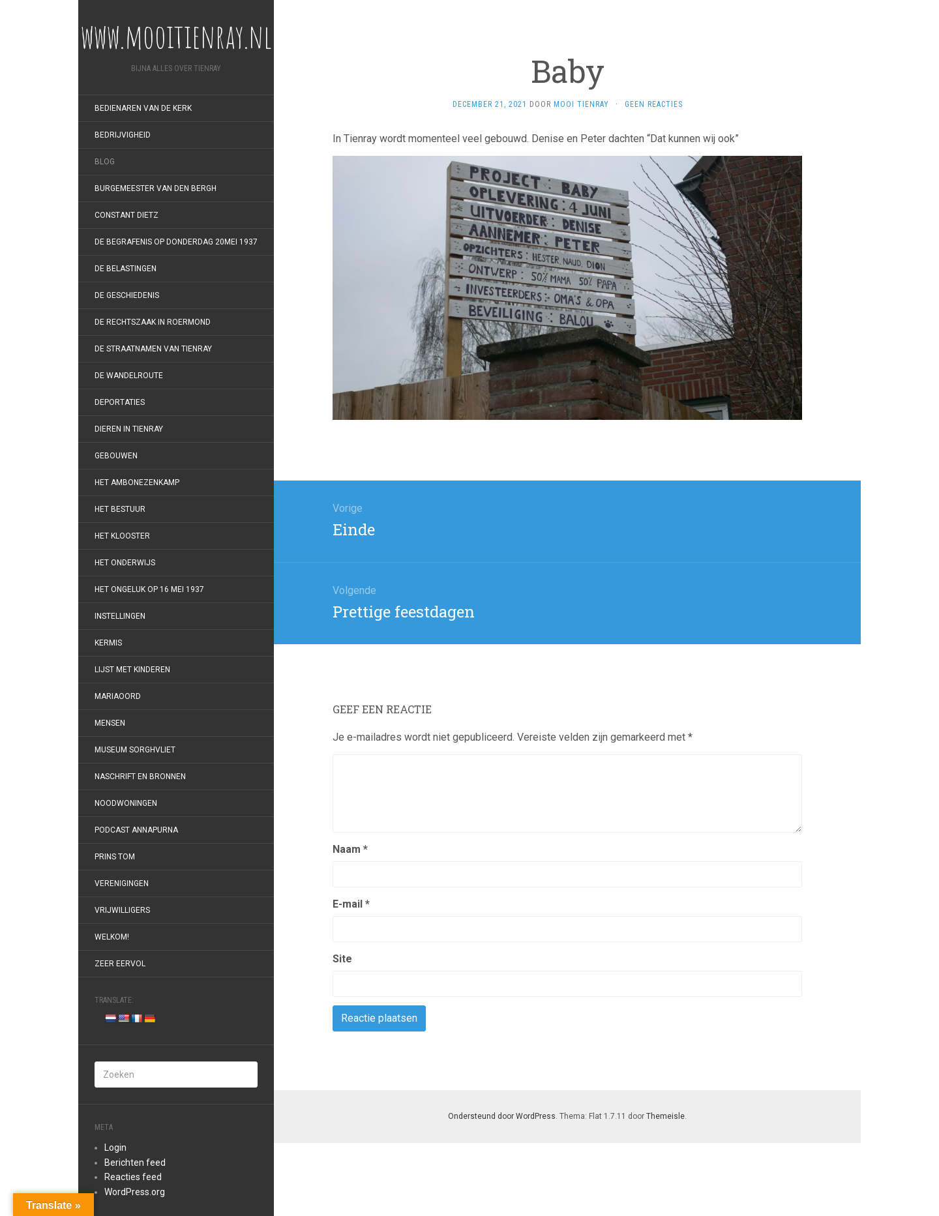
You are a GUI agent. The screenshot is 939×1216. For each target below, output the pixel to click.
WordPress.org (134, 1192)
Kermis (108, 642)
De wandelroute (129, 375)
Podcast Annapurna (136, 830)
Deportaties (120, 402)
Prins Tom (115, 856)
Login (115, 1147)
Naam (350, 849)
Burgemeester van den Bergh (155, 188)
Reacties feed (133, 1177)
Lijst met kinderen (132, 669)
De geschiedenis (127, 295)
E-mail (351, 904)
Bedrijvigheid (123, 135)
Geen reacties (654, 104)
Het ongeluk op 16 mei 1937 (149, 589)
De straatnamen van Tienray (153, 348)
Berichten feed (135, 1162)
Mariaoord (118, 696)
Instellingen (120, 616)
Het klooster (122, 536)
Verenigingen (122, 883)
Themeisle (665, 1116)
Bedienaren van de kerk (143, 108)
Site (342, 959)
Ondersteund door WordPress (502, 1116)
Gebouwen (116, 455)
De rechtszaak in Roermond (153, 322)
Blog (105, 161)
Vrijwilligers (122, 910)
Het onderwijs (125, 562)
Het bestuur (120, 509)
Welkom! (112, 937)
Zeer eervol (120, 963)
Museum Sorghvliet (135, 749)
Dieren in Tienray (129, 429)
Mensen (110, 723)
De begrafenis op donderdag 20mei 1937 (176, 241)
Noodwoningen (126, 803)
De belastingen (125, 268)
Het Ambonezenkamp (137, 482)
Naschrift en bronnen (140, 776)
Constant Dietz (126, 215)
